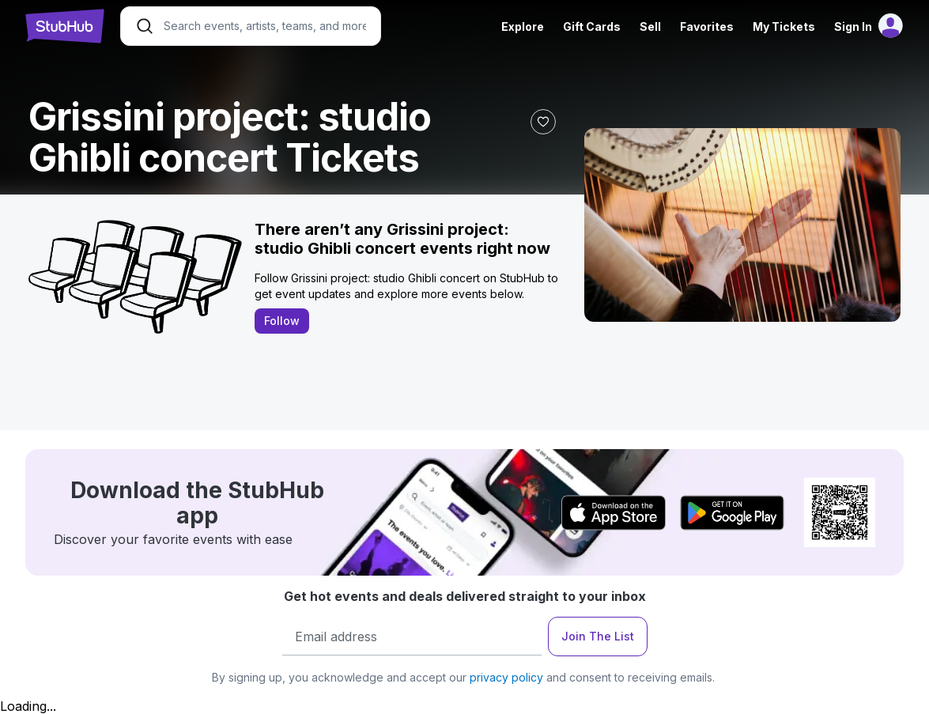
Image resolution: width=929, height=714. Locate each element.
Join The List (597, 636)
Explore (522, 26)
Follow (282, 320)
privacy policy (506, 677)
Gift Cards (592, 26)
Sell (650, 26)
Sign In (853, 26)
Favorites (707, 26)
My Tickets (784, 26)
